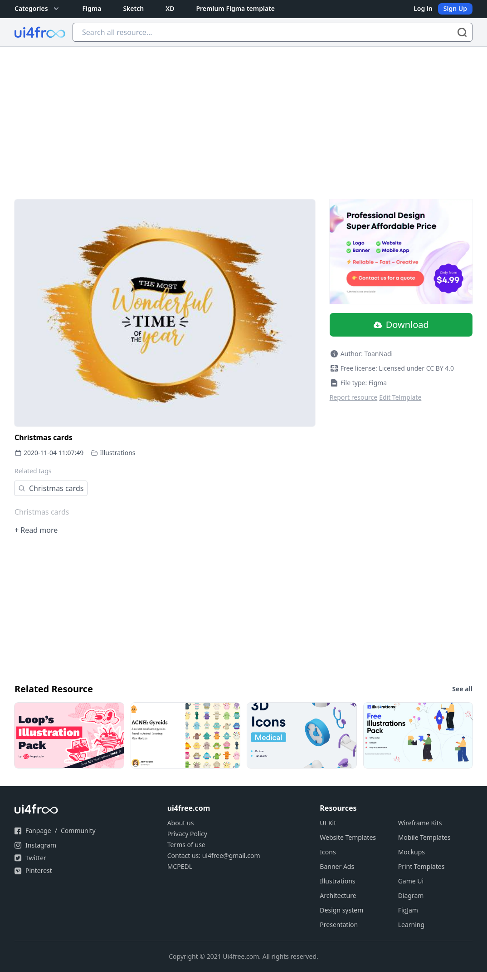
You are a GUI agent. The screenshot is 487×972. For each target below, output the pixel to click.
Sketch (133, 8)
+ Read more (36, 530)
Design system (341, 910)
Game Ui (411, 881)
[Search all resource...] (272, 32)
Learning (411, 924)
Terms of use (186, 844)
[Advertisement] (243, 115)
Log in (423, 8)
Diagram (411, 895)
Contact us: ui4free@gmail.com (213, 855)
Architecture (338, 895)
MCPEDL (179, 866)
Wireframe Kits (420, 822)
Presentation (339, 924)
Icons (328, 852)
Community (78, 830)
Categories (38, 8)
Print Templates (421, 866)
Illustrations (117, 452)
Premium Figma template (235, 8)
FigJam (408, 910)
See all (462, 688)
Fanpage (38, 830)
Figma (92, 8)
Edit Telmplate (400, 397)
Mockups (411, 852)
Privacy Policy (187, 833)
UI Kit (328, 822)
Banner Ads (337, 866)
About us (180, 822)
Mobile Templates (424, 837)
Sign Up (455, 8)
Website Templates (348, 837)
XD (170, 8)
